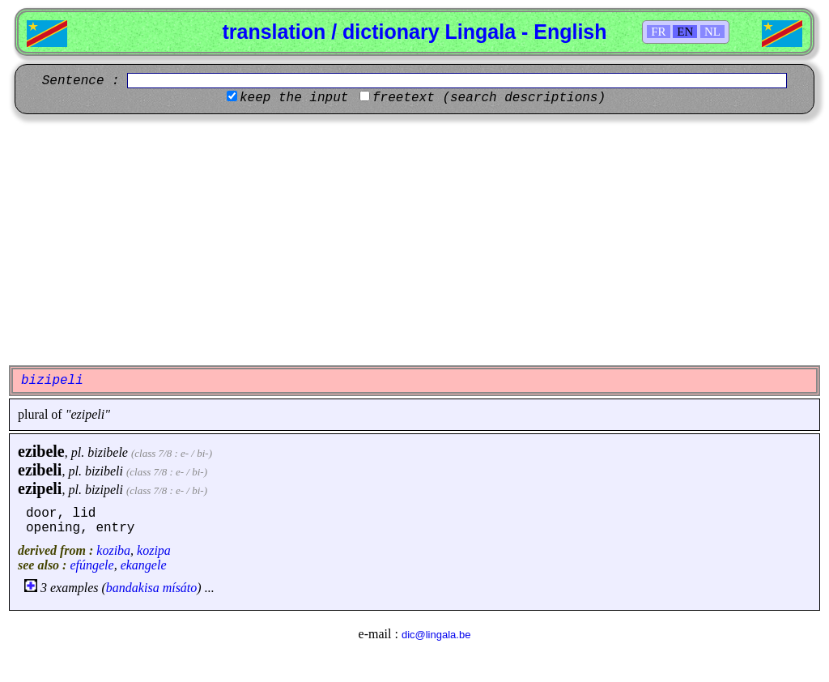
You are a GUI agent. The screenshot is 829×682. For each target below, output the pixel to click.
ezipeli (40, 488)
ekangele (144, 565)
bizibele (107, 452)
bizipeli (104, 490)
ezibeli (40, 470)
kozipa (154, 550)
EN (685, 31)
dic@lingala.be (436, 635)
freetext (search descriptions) (489, 98)
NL (712, 31)
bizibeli (104, 471)
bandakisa (132, 588)
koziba (113, 550)
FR (658, 31)
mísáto (180, 588)
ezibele (41, 451)
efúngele (91, 565)
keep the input (294, 98)
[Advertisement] (414, 239)
